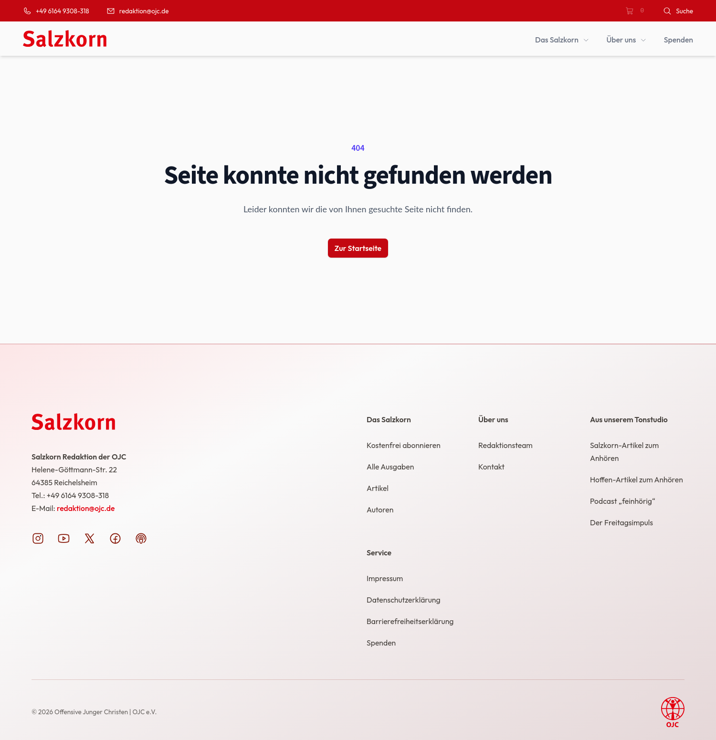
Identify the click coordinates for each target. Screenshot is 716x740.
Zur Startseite (358, 248)
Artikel (378, 488)
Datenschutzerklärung (404, 600)
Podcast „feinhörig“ (622, 501)
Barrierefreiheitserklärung (410, 621)
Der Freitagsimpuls (621, 522)
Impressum (385, 578)
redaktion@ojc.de (86, 508)
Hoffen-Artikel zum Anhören (636, 479)
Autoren (380, 509)
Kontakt (491, 466)
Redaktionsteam (505, 445)
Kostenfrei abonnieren (404, 445)
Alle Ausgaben (390, 466)
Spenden (381, 642)
